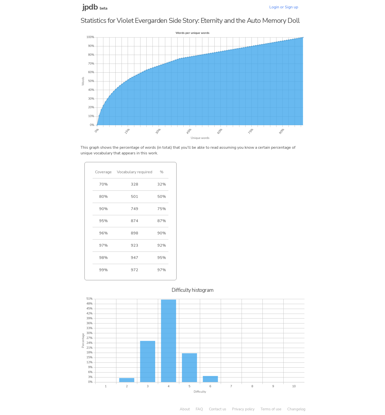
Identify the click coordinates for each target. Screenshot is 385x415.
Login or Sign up (283, 7)
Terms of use (271, 409)
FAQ (199, 409)
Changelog (296, 409)
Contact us (217, 409)
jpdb (90, 7)
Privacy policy (243, 409)
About (185, 409)
